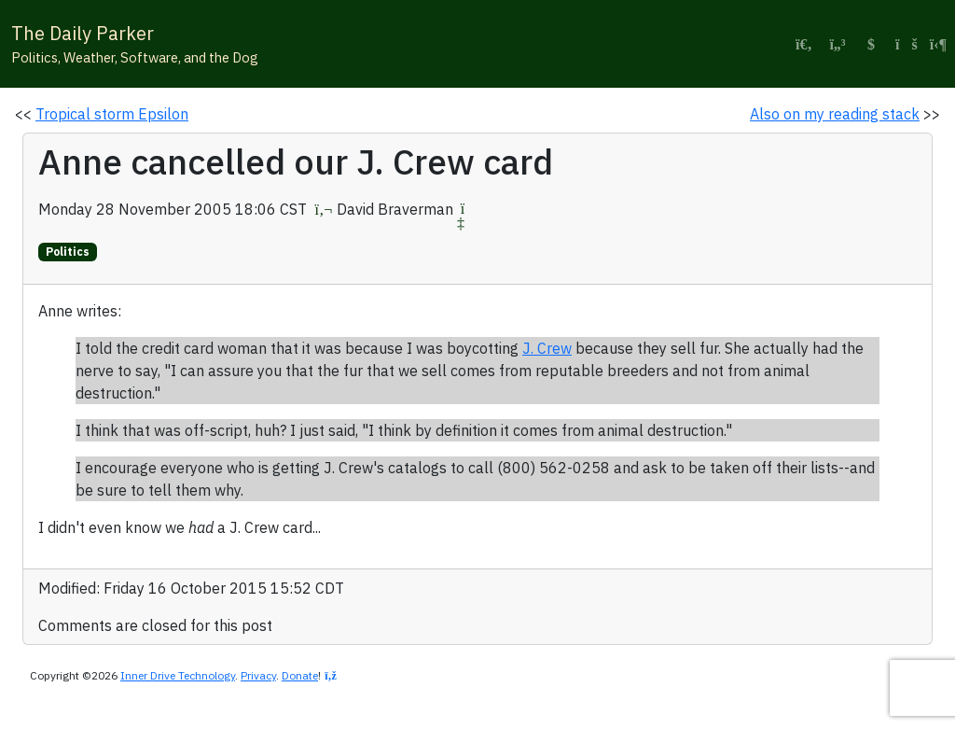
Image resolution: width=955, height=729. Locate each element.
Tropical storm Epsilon (111, 114)
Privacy (258, 675)
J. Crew (547, 348)
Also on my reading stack (835, 114)
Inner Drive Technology (177, 675)
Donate (300, 675)
